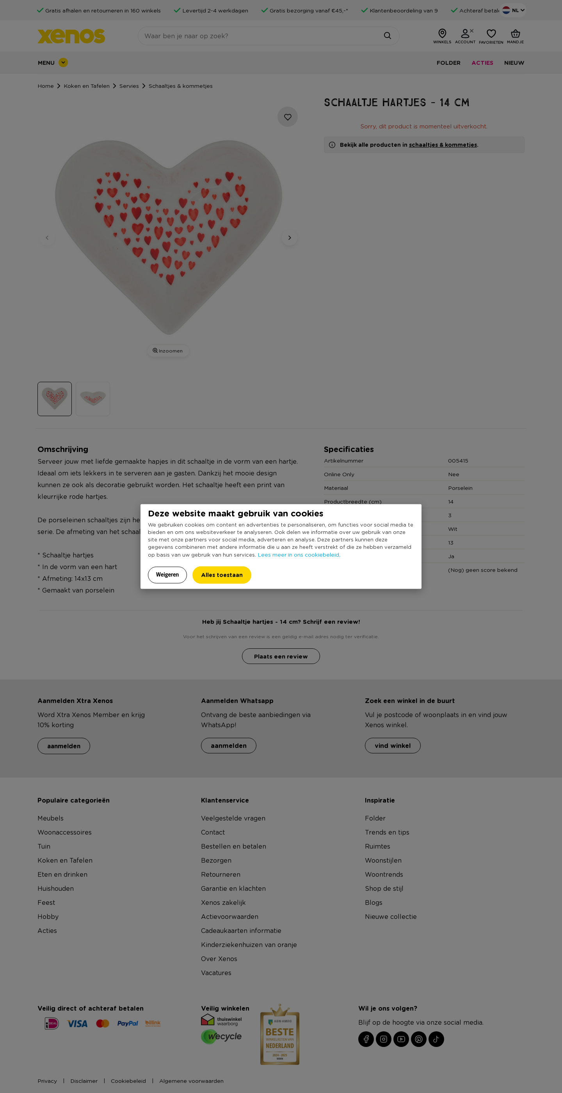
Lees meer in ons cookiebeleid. (299, 554)
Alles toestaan (222, 575)
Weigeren (167, 574)
